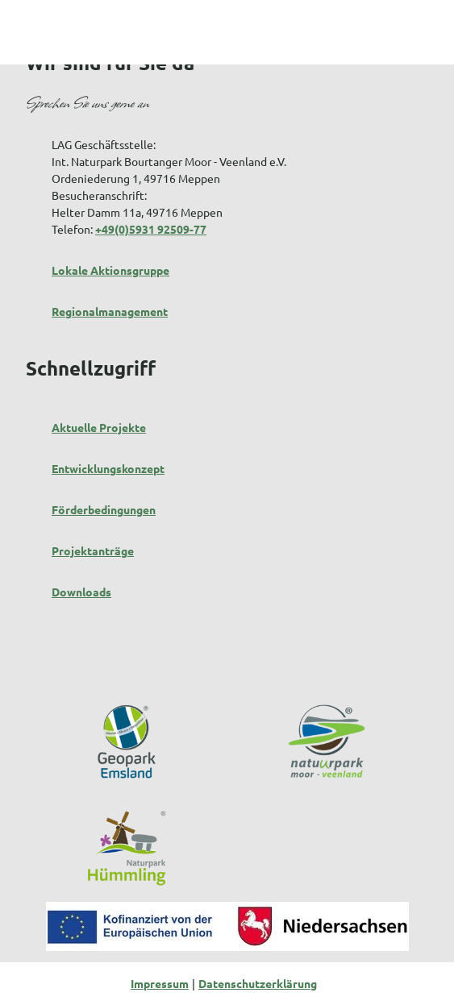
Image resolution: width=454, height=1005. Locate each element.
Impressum (160, 983)
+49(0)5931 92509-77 (150, 229)
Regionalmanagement (110, 311)
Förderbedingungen (104, 509)
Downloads (81, 591)
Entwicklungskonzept (108, 468)
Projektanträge (93, 550)
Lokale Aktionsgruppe (110, 270)
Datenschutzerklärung (257, 983)
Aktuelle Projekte (99, 427)
